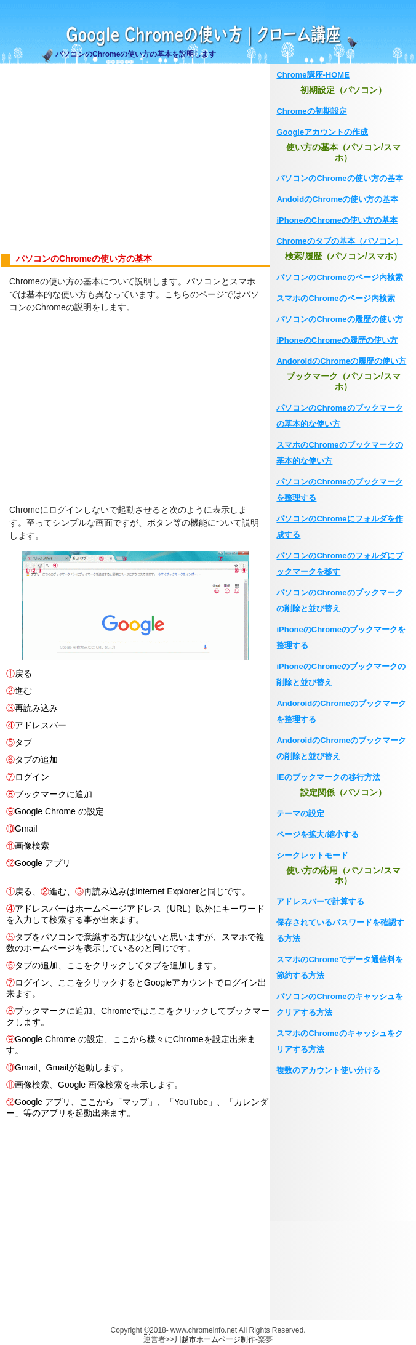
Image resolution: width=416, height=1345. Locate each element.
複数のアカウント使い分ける (328, 1070)
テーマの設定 (300, 813)
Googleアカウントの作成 (322, 132)
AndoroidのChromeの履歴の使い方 (341, 361)
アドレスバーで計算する (320, 901)
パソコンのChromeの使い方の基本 (339, 178)
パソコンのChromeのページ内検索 (339, 277)
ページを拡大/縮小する (317, 834)
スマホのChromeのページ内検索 (335, 298)
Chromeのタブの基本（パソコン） (339, 241)
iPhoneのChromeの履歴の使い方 (336, 340)
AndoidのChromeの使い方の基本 (337, 199)
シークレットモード (312, 855)
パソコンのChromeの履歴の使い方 (339, 319)
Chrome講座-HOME (312, 74)
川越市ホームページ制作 (214, 1339)
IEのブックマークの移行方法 (328, 777)
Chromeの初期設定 (311, 111)
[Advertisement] (135, 159)
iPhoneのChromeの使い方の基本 (336, 220)
